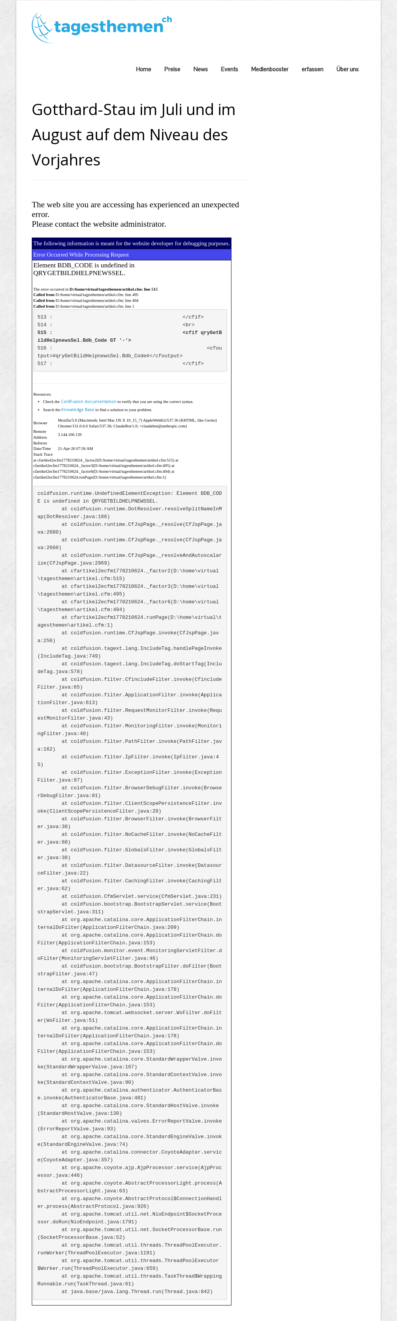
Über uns (348, 69)
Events (229, 69)
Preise (172, 69)
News (200, 69)
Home (143, 69)
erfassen (312, 69)
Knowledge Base (77, 409)
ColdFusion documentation (89, 401)
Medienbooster (269, 69)
